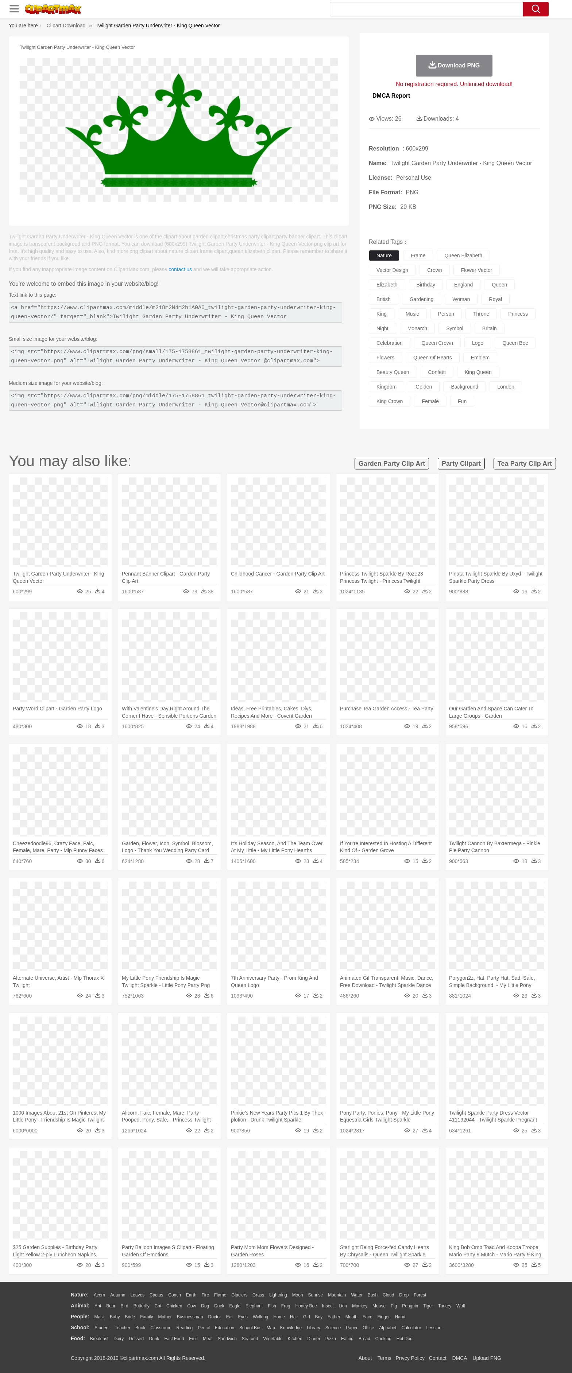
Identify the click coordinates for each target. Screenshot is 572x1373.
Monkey (359, 1305)
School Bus (250, 1327)
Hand (400, 1316)
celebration (389, 343)
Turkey (444, 1305)
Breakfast (99, 1338)
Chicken (174, 1305)
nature (384, 255)
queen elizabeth (463, 255)
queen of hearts (432, 357)
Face (367, 1316)
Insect (328, 1305)
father (334, 1316)
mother (164, 1316)
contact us (180, 269)
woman (461, 299)
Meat (208, 1338)
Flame (220, 1295)
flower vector (476, 270)
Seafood (250, 1338)
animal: (80, 1305)
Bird (124, 1305)
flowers (385, 357)
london (505, 387)
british (383, 299)
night (382, 328)
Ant (97, 1305)
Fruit (193, 1338)
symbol (454, 328)
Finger (383, 1316)
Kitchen (295, 1338)
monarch (417, 328)
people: (80, 1316)
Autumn (117, 1295)
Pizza (330, 1338)
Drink (154, 1338)
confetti (437, 372)
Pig (394, 1305)
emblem (480, 357)
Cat (158, 1305)
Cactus (156, 1295)
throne (481, 314)
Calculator (411, 1327)
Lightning (278, 1295)
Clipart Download (66, 25)
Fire (205, 1295)
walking (260, 1316)
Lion (343, 1305)
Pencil (204, 1327)
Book (140, 1327)
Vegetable (272, 1338)
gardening (421, 299)
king (381, 314)
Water (357, 1295)
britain (489, 328)
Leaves (137, 1295)
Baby (115, 1316)
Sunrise (315, 1295)
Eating (347, 1338)
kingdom (386, 387)
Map (271, 1327)
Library (313, 1327)
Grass (258, 1295)
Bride (130, 1316)
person (446, 314)
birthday (426, 285)
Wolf (460, 1305)
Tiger (428, 1305)
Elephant (254, 1305)
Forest (420, 1295)
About (365, 1358)
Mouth (351, 1316)
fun (462, 401)
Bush (373, 1295)
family (146, 1316)
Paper (352, 1327)
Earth (191, 1295)
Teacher (123, 1327)
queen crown (437, 343)
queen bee (515, 343)
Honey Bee (306, 1305)
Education (224, 1327)
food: (78, 1338)
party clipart (461, 463)
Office (368, 1327)
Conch (174, 1295)
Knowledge (291, 1327)
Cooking (383, 1338)
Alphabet (387, 1327)
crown (434, 270)
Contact (438, 1358)
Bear (110, 1305)
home (279, 1316)
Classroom (160, 1327)
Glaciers (239, 1295)
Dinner (314, 1338)
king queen (478, 372)
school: (80, 1327)
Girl (306, 1316)
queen (499, 285)
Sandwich (227, 1338)
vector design (392, 270)
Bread (364, 1338)
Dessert (136, 1338)
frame (418, 255)
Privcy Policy (410, 1358)
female (430, 401)
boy (319, 1316)
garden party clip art (392, 463)
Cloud (388, 1295)
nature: (80, 1295)
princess (518, 314)
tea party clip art (525, 463)
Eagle (234, 1305)
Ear (229, 1316)
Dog (205, 1305)
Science (333, 1327)
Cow (191, 1305)
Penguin (410, 1305)
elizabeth (387, 285)
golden (424, 387)
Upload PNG (486, 1358)
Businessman (190, 1316)
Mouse (379, 1305)
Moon (297, 1295)
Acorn (99, 1295)
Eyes (243, 1316)
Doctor (214, 1316)
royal (495, 299)
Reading (185, 1327)
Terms (384, 1358)
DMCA (459, 1358)
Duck (219, 1305)
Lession (433, 1327)
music (412, 314)
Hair (294, 1316)
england (463, 285)
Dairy (118, 1338)
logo (477, 343)
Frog (285, 1305)
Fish (272, 1305)
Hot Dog (405, 1338)
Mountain (337, 1295)
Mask (99, 1316)
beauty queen (392, 372)
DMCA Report (391, 96)
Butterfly (142, 1305)
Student (101, 1327)
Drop (404, 1295)
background (464, 387)
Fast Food (174, 1338)
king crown (389, 401)
